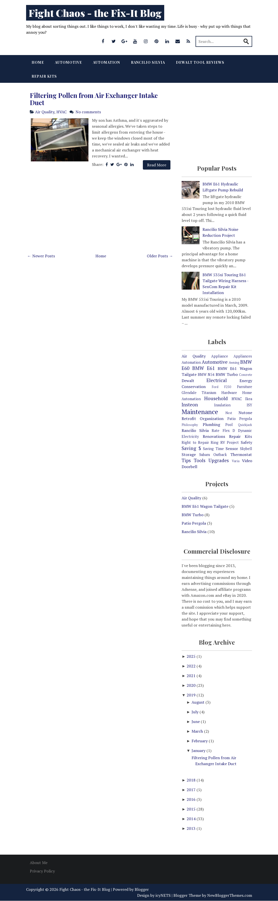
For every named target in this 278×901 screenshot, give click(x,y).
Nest (228, 413)
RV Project (229, 442)
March (198, 731)
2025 (192, 656)
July (195, 712)
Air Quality (44, 112)
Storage (189, 454)
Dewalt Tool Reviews (200, 62)
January (199, 750)
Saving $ (191, 448)
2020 (192, 685)
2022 (192, 666)
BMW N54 (206, 374)
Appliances (243, 356)
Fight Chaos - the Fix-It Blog (95, 12)
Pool (229, 424)
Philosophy (190, 425)
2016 (192, 799)
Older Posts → (160, 256)
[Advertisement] (100, 213)
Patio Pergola (239, 418)
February (200, 741)
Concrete (245, 375)
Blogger (142, 889)
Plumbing (211, 424)
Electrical (216, 380)
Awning (234, 362)
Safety (246, 442)
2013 (192, 828)
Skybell (246, 448)
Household (216, 398)
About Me (38, 862)
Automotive (68, 62)
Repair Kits (44, 76)
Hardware (229, 392)
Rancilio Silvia (148, 62)
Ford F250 (221, 387)
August (198, 702)
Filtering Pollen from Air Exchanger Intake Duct (94, 99)
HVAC (61, 112)
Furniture (244, 386)
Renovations (214, 436)
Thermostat (241, 454)
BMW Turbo (227, 374)
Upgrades (218, 460)
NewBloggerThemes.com (229, 895)
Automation (106, 62)
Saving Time (213, 448)
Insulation (222, 405)
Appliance (219, 356)
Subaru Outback (213, 454)
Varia (235, 461)
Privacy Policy (42, 871)
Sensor (232, 448)
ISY (249, 405)
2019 (192, 695)
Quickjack (245, 425)
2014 (192, 818)
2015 (192, 809)
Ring (214, 442)
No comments (88, 112)
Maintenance (200, 411)
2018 (192, 780)
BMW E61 (203, 368)
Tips (186, 460)
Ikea (248, 398)
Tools (199, 460)
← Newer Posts (41, 256)
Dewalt (188, 380)
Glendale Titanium (199, 392)
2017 (192, 789)
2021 (192, 675)
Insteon (190, 404)
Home (38, 62)
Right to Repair (195, 442)
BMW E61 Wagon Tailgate (205, 506)
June (196, 721)
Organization (212, 418)
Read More (156, 165)
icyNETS (163, 895)
